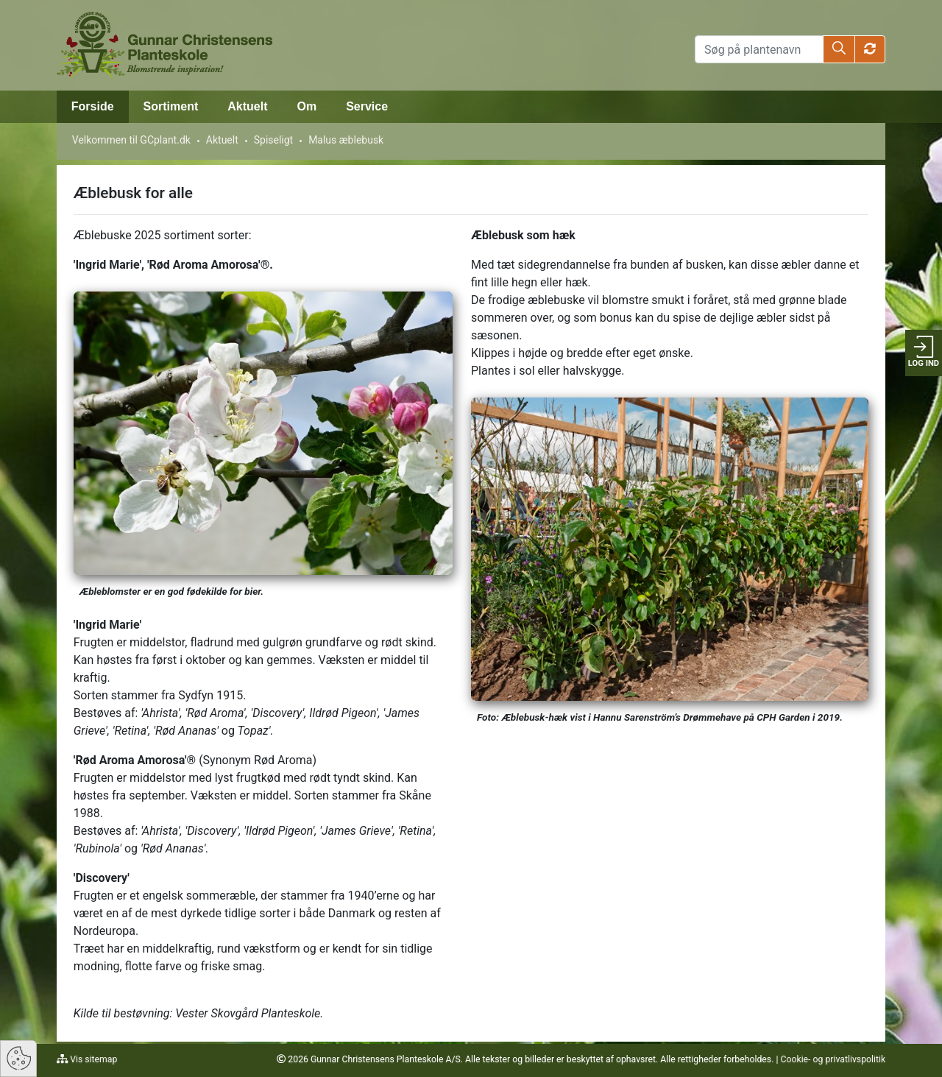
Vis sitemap (92, 1059)
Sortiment (171, 106)
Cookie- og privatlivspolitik (832, 1059)
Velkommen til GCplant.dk (131, 140)
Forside (92, 106)
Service (367, 106)
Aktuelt (247, 106)
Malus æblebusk (345, 140)
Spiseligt (273, 140)
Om (307, 106)
